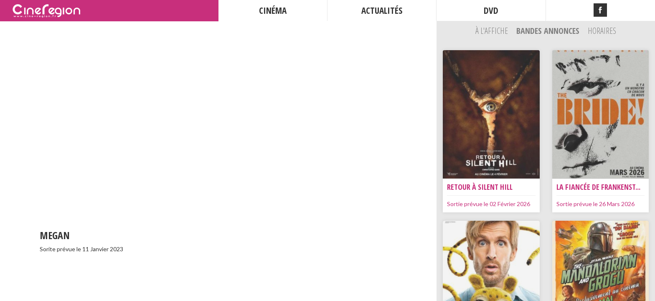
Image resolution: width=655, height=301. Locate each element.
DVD (491, 10)
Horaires (602, 30)
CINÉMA (273, 10)
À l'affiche (492, 30)
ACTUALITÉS (381, 10)
